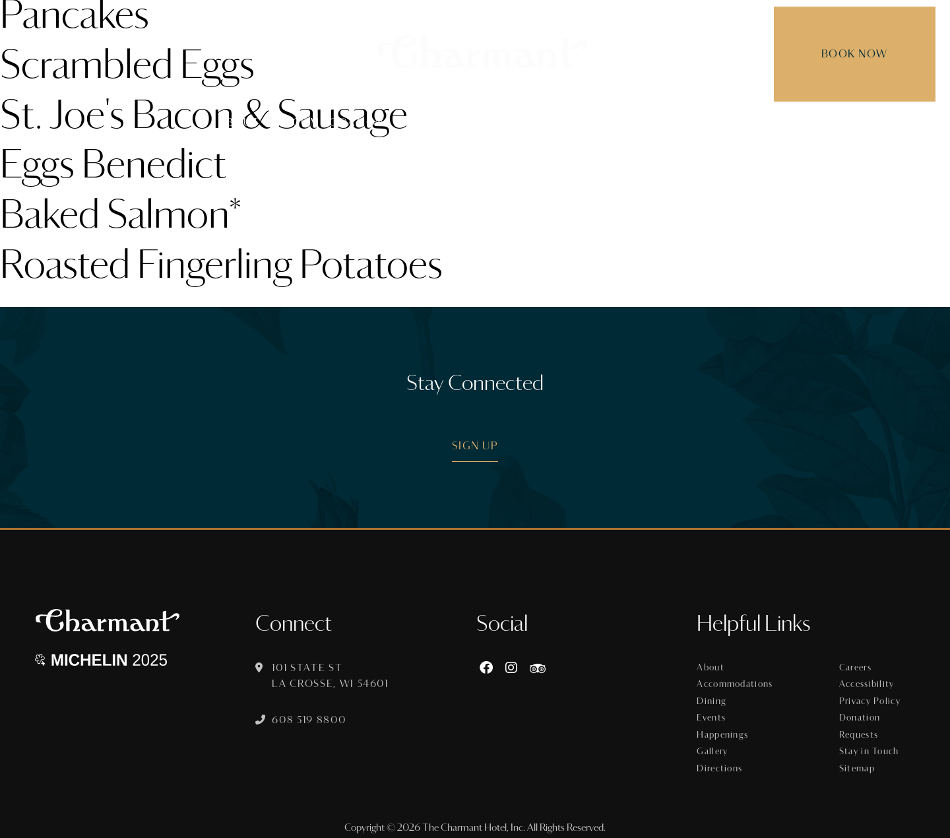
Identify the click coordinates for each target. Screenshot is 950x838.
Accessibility (867, 683)
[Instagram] (513, 668)
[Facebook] (488, 668)
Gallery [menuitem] (706, 122)
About (712, 667)
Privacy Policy (870, 699)
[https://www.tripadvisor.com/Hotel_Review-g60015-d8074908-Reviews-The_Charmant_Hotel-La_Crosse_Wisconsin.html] (540, 668)
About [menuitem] (239, 122)
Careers (856, 667)
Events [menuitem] (488, 122)
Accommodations (736, 683)
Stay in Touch (869, 747)
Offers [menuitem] (549, 122)
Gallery (714, 747)
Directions (721, 762)
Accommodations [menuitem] (333, 122)
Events (713, 715)
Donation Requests (860, 723)
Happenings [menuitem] (626, 122)
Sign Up (475, 445)
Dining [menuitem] (428, 122)
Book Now (842, 54)
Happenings (724, 731)
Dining (713, 699)
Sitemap (857, 762)
